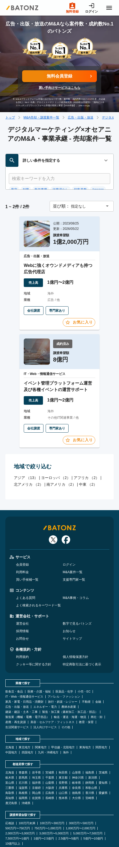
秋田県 (63, 750)
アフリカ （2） (86, 455)
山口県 (63, 770)
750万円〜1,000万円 (47, 806)
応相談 (9, 801)
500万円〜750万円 (17, 806)
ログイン (69, 542)
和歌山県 (91, 765)
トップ (10, 117)
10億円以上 (12, 821)
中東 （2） (88, 462)
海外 (66, 730)
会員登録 (22, 542)
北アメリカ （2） (28, 462)
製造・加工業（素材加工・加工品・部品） (70, 689)
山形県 (76, 750)
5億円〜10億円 (93, 816)
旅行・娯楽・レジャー (62, 679)
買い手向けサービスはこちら (59, 88)
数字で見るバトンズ (77, 601)
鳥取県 (9, 770)
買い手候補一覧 (27, 557)
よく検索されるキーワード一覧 (38, 583)
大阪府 (49, 765)
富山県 (9, 760)
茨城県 (103, 750)
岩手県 (36, 750)
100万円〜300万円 (52, 801)
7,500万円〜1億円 (17, 816)
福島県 (89, 750)
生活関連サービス (17, 705)
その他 (65, 705)
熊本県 (63, 775)
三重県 (9, 765)
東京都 (63, 755)
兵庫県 (63, 765)
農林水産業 (68, 684)
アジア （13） (26, 455)
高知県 (9, 775)
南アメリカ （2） (61, 462)
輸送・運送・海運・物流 (70, 694)
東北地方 (24, 725)
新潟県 (92, 755)
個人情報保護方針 (75, 634)
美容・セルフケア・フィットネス (52, 699)
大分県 (76, 775)
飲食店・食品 (14, 669)
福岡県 (23, 775)
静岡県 (89, 760)
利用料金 (22, 550)
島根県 (23, 770)
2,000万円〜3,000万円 (20, 811)
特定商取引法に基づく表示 (82, 642)
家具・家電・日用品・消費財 (24, 679)
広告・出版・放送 (80, 117)
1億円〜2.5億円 (44, 816)
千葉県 (49, 755)
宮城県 (49, 750)
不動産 (86, 679)
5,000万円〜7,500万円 (87, 811)
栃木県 (9, 755)
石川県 (23, 760)
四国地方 (27, 730)
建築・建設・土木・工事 (21, 689)
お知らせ (69, 609)
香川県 (89, 770)
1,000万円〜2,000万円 (80, 806)
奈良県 (76, 765)
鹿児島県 (11, 780)
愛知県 (103, 760)
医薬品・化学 (64, 669)
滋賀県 (23, 765)
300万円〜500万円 (81, 801)
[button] (82, 183)
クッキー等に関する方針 (33, 642)
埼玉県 (36, 755)
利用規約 (22, 634)
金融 (98, 679)
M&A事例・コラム (76, 575)
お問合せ (22, 616)
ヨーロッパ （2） (55, 455)
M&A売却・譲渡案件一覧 (41, 117)
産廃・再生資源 (15, 699)
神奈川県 (78, 755)
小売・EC (84, 669)
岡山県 (36, 770)
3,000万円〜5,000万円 (54, 811)
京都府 (36, 765)
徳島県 (76, 770)
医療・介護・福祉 (39, 669)
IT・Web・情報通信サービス (24, 674)
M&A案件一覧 (72, 550)
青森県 (23, 750)
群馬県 (23, 755)
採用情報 (22, 609)
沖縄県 (26, 780)
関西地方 (101, 725)
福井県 (36, 760)
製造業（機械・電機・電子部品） (27, 694)
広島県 (49, 770)
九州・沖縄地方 (48, 730)
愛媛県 (103, 770)
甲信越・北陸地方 (63, 725)
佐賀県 (36, 775)
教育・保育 (86, 699)
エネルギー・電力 (45, 684)
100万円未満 (27, 801)
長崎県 (49, 775)
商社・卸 (96, 694)
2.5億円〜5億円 (68, 816)
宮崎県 (89, 775)
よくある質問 (25, 575)
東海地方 (85, 725)
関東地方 (41, 725)
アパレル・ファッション (64, 674)
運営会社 (22, 601)
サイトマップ (72, 616)
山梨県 (49, 760)
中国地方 (11, 730)
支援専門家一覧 (74, 557)
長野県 (63, 760)
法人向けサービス (45, 705)
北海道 (9, 725)
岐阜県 (76, 760)
